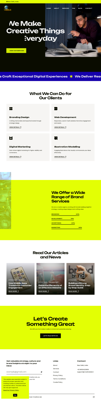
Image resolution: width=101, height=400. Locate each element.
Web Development (65, 117)
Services (56, 369)
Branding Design (19, 117)
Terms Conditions (59, 379)
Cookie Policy (57, 382)
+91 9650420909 (83, 370)
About (55, 365)
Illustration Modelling (67, 147)
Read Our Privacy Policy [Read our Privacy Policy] (11, 390)
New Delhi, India (13, 2)
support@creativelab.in (85, 372)
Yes (15, 395)
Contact (56, 372)
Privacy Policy (58, 375)
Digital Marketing (19, 147)
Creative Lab (37, 397)
